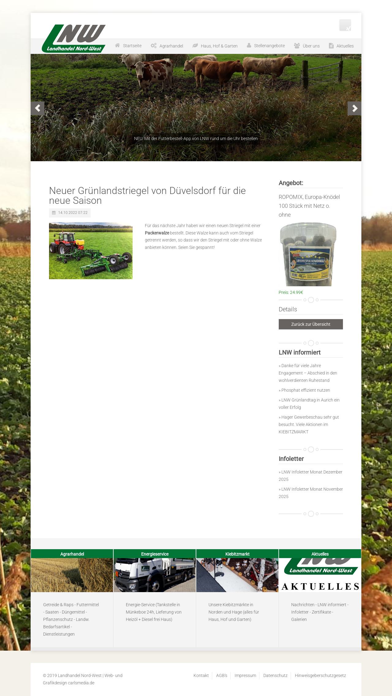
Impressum (245, 675)
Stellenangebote (269, 45)
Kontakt (201, 675)
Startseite (132, 45)
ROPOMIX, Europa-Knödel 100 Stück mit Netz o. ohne (309, 206)
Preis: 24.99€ (291, 292)
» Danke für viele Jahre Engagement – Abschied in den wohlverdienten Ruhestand (308, 373)
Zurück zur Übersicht (310, 324)
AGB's (221, 675)
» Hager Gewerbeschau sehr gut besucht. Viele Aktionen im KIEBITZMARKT (309, 424)
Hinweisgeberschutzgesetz (320, 675)
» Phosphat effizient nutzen (304, 390)
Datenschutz (275, 675)
